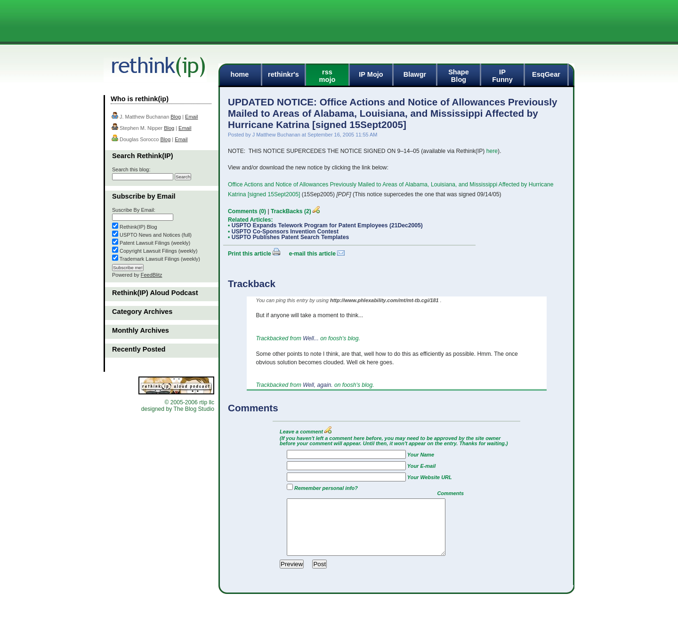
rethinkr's (283, 74)
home (240, 74)
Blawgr (415, 74)
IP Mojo (371, 74)
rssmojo (327, 75)
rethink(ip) (159, 69)
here (492, 151)
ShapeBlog (458, 75)
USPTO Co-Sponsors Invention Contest (285, 231)
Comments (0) (247, 211)
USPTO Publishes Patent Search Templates (290, 237)
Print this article (249, 253)
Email (191, 117)
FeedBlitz (151, 275)
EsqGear (546, 74)
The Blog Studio (193, 409)
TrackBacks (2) (291, 211)
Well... (311, 338)
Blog (175, 117)
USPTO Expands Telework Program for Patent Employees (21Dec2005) (327, 225)
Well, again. (318, 385)
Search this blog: (131, 169)
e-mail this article (312, 253)
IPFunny (502, 75)
